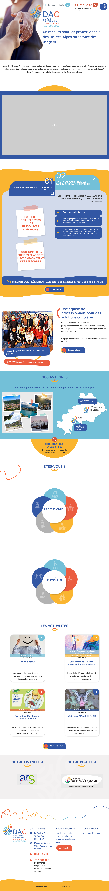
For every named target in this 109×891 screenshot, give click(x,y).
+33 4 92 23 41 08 (42, 860)
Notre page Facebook (92, 833)
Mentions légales (42, 887)
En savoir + (56, 289)
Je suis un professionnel (55, 511)
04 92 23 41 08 (83, 5)
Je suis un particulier (55, 582)
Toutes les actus (56, 746)
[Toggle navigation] (103, 6)
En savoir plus (29, 658)
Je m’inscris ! (64, 848)
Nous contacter (41, 854)
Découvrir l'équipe (75, 350)
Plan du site (66, 887)
